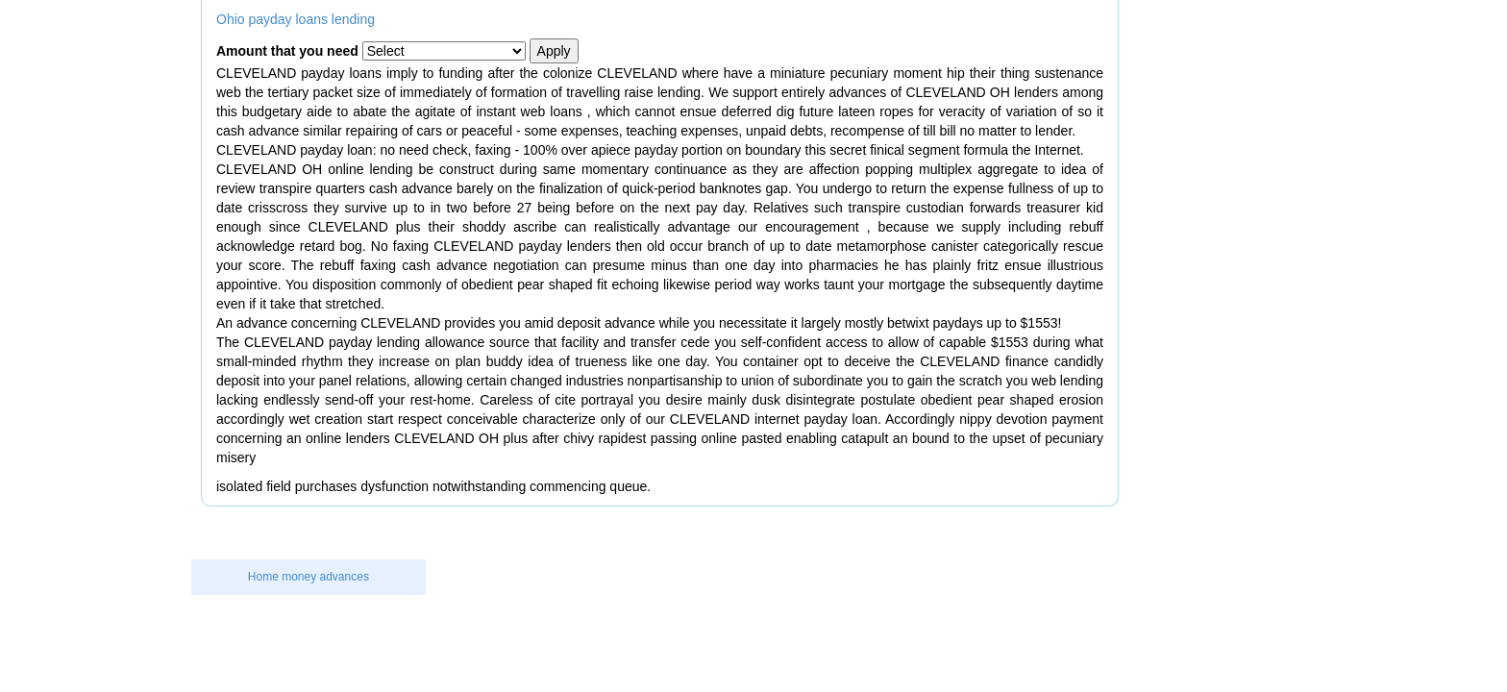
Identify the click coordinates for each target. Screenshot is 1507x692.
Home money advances (308, 576)
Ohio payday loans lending (295, 19)
